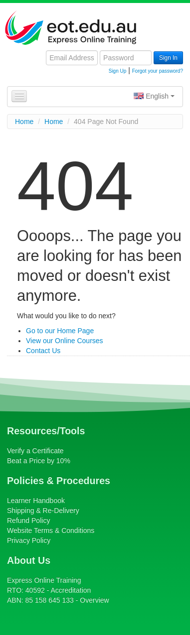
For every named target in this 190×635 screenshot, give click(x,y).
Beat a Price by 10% (38, 461)
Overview (94, 600)
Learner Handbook (36, 501)
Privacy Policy (28, 540)
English (154, 96)
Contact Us (43, 351)
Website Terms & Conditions (50, 530)
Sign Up (118, 71)
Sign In (168, 57)
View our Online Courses (64, 341)
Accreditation (70, 590)
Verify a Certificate (35, 451)
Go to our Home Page (60, 331)
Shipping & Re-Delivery (43, 510)
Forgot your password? (157, 71)
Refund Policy (28, 520)
